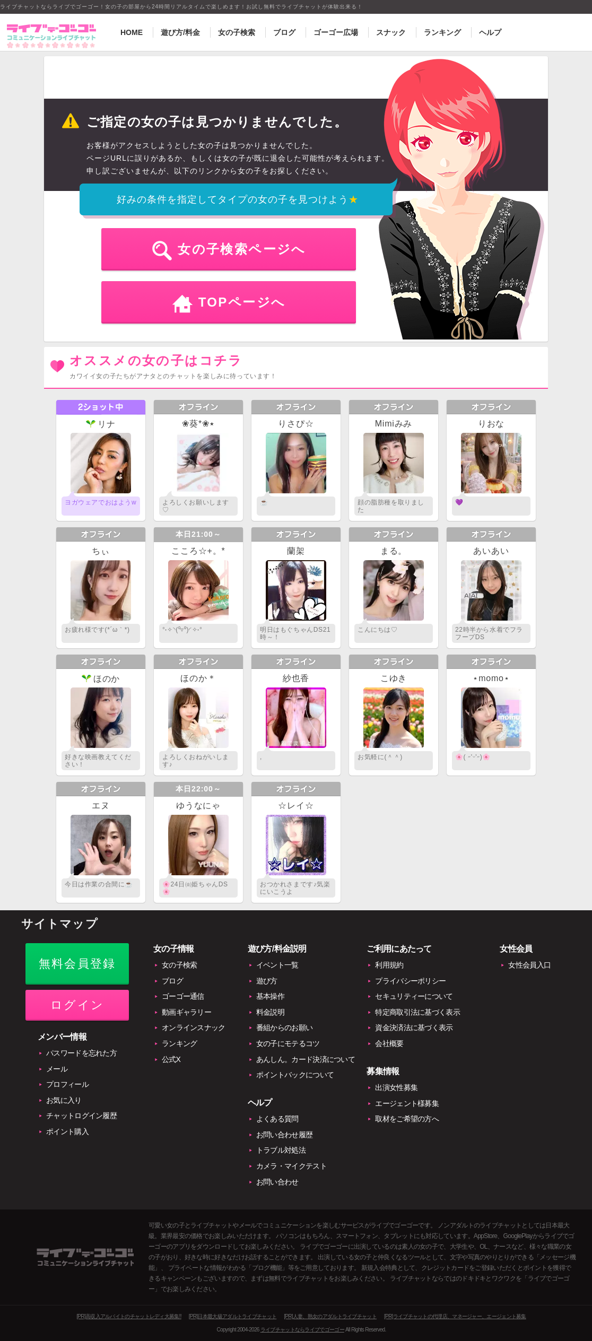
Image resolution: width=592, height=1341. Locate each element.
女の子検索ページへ (242, 249)
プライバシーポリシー (410, 981)
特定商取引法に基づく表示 (417, 1012)
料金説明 (270, 1012)
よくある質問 (277, 1118)
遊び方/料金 (180, 32)
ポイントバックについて (295, 1074)
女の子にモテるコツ (288, 1043)
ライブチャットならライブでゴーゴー (302, 1330)
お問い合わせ (277, 1182)
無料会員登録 (77, 963)
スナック (391, 32)
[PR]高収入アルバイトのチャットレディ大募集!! (128, 1316)
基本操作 (270, 996)
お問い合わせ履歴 (284, 1134)
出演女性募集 (396, 1087)
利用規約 (389, 965)
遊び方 (266, 981)
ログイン (77, 1005)
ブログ (284, 32)
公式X (171, 1059)
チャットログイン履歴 (81, 1115)
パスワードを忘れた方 (81, 1053)
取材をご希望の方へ (407, 1118)
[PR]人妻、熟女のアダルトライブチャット (330, 1316)
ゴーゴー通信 (183, 996)
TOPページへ (242, 302)
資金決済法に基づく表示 (413, 1027)
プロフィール (67, 1084)
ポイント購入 (67, 1131)
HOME (131, 32)
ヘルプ (490, 32)
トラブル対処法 (281, 1150)
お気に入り (64, 1100)
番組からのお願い (284, 1027)
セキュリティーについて (413, 996)
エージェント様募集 (407, 1103)
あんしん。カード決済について (305, 1059)
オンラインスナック (193, 1027)
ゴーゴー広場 (336, 32)
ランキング (442, 32)
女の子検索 (236, 32)
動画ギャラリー (186, 1012)
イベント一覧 (277, 965)
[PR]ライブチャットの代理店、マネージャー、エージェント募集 (455, 1316)
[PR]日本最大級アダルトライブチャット (232, 1316)
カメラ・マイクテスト (291, 1166)
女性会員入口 (529, 965)
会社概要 (389, 1043)
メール (56, 1069)
